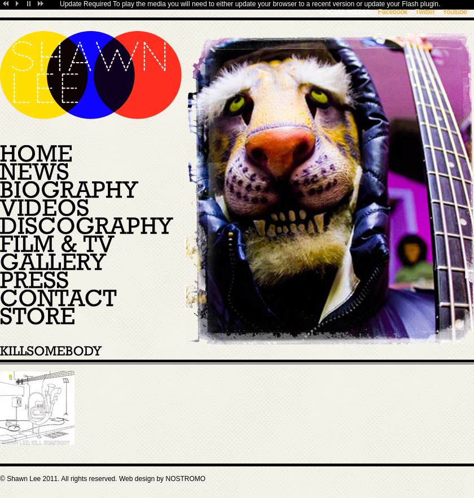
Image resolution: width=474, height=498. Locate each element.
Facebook (393, 12)
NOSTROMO (185, 479)
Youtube (454, 12)
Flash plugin (420, 4)
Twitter (425, 12)
